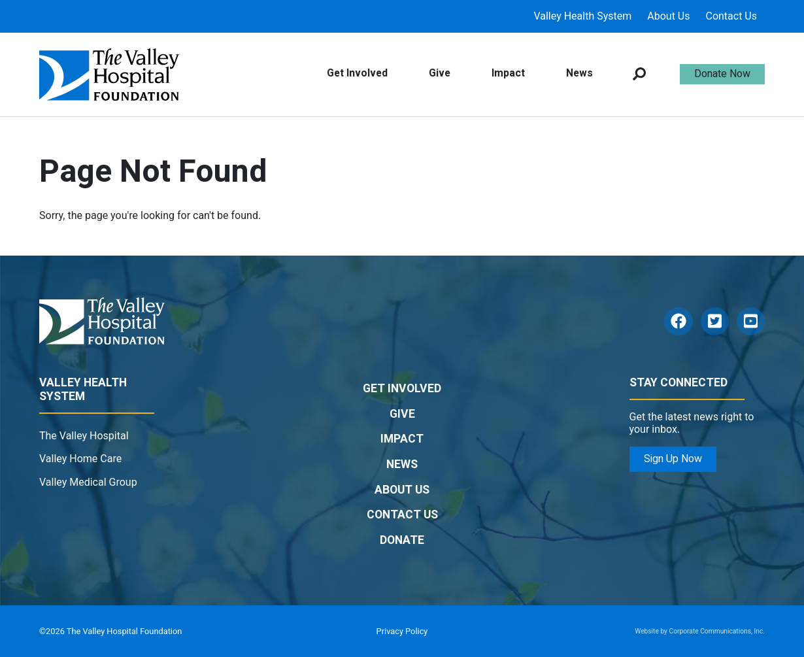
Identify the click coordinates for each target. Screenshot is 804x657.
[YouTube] (751, 321)
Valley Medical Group (88, 482)
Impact (508, 73)
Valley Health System (582, 16)
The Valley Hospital (84, 436)
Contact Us (731, 16)
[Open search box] (639, 74)
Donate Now (722, 74)
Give (439, 73)
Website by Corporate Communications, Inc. (700, 631)
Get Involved (357, 73)
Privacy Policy (402, 631)
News (579, 73)
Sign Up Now (673, 459)
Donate (402, 540)
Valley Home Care (80, 458)
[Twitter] (715, 321)
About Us (668, 16)
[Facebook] (678, 321)
